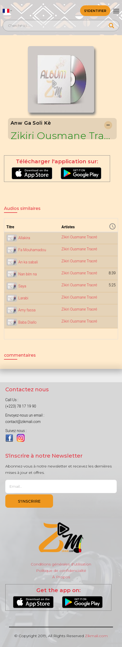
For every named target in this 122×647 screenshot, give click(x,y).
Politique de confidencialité (61, 570)
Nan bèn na (27, 274)
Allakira (24, 238)
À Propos (61, 577)
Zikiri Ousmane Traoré (62, 135)
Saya (22, 286)
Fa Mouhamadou (32, 250)
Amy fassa (27, 310)
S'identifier (95, 11)
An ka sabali (28, 262)
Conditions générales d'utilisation (61, 564)
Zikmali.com (96, 635)
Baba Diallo (27, 322)
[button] (7, 10)
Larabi (23, 298)
